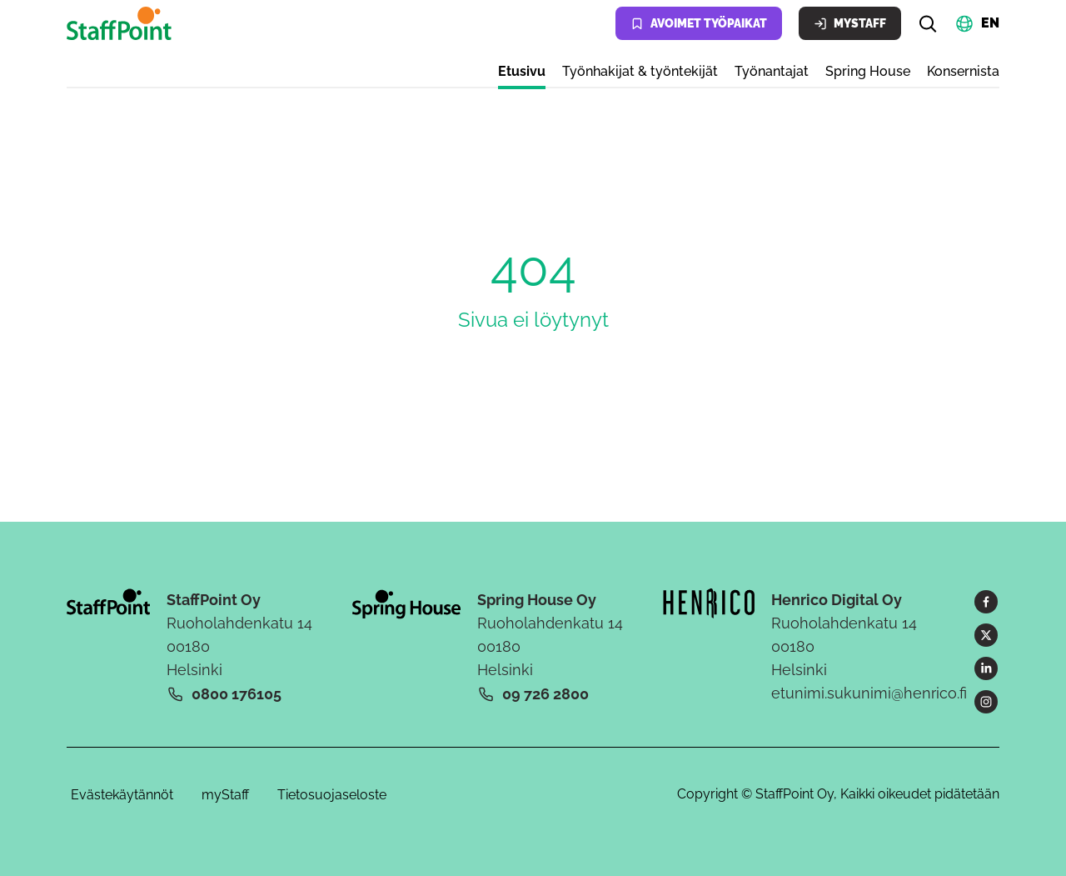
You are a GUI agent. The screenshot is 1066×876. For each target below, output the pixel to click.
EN (990, 22)
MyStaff (850, 24)
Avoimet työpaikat (698, 24)
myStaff (225, 795)
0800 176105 (236, 694)
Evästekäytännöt (122, 795)
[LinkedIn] (986, 668)
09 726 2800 (545, 694)
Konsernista (963, 71)
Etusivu (521, 71)
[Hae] (928, 23)
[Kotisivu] (122, 23)
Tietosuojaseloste (331, 795)
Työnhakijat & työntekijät (640, 71)
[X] (986, 635)
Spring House (867, 71)
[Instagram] (986, 701)
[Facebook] (986, 601)
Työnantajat (772, 71)
